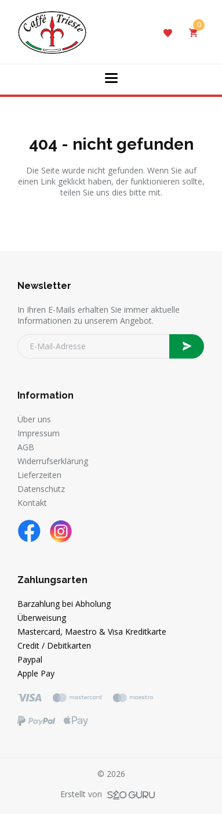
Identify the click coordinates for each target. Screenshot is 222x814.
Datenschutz (41, 488)
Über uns (34, 419)
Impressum (38, 433)
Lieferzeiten (39, 474)
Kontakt (32, 502)
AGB (25, 447)
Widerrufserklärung (52, 460)
